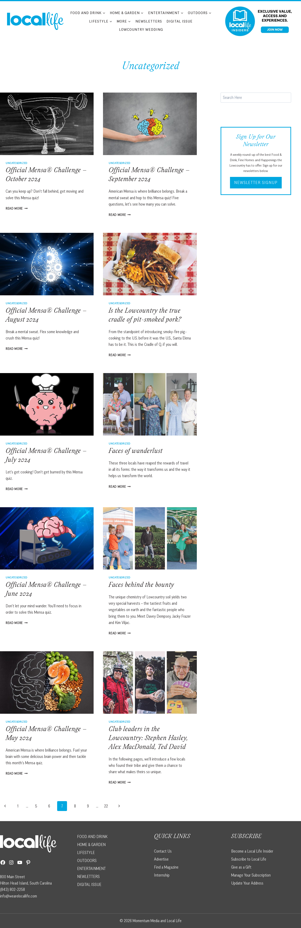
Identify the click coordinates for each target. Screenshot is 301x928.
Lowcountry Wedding (141, 29)
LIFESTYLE (86, 852)
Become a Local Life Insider (252, 851)
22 (106, 806)
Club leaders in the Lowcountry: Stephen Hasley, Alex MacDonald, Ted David (148, 738)
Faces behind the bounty (141, 585)
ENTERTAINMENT (91, 868)
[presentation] (47, 124)
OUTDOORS (87, 860)
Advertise (161, 859)
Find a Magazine (166, 867)
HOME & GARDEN (91, 844)
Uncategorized (16, 163)
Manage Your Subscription (251, 875)
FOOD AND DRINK (92, 836)
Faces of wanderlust (135, 451)
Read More (17, 208)
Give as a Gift (241, 867)
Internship (162, 875)
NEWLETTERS (88, 876)
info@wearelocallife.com (18, 896)
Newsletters (148, 21)
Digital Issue (179, 21)
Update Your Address (247, 883)
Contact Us (163, 851)
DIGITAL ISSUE (89, 884)
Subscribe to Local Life (248, 859)
